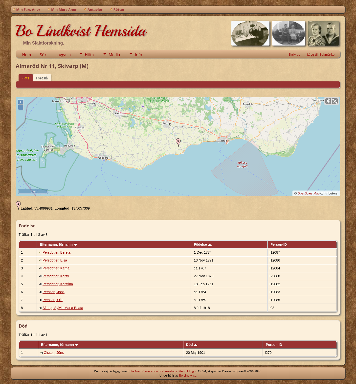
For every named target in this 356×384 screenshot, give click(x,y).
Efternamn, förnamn (58, 244)
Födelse (203, 244)
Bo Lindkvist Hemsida (80, 31)
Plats (25, 78)
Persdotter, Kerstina (58, 284)
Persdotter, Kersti (56, 276)
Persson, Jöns (54, 292)
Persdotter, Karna (56, 268)
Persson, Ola (53, 300)
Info (138, 54)
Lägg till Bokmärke (320, 54)
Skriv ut (294, 54)
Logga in (63, 54)
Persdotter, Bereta (56, 252)
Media (114, 54)
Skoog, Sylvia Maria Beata (63, 308)
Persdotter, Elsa (55, 260)
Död (192, 345)
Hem (26, 54)
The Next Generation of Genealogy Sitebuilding (161, 371)
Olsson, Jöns (54, 353)
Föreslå (42, 78)
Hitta (89, 54)
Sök (43, 54)
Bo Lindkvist (187, 375)
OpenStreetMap (309, 193)
